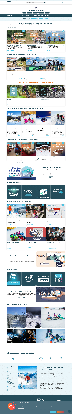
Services (42, 15)
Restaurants (37, 15)
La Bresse (14, 5)
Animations (47, 15)
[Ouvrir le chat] (69, 411)
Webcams (24, 12)
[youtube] (43, 400)
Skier (23, 15)
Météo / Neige (29, 12)
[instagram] (40, 400)
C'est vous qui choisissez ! (21, 297)
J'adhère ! (51, 177)
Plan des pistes (41, 12)
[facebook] (38, 400)
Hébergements (28, 15)
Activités (33, 15)
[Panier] (65, 2)
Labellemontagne (9, 5)
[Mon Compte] (62, 2)
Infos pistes (35, 12)
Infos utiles (47, 12)
